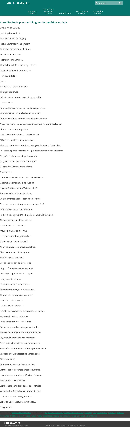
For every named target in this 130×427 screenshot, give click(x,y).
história (14, 415)
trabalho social (78, 415)
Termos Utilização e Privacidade (66, 425)
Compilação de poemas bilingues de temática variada (33, 22)
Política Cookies (49, 425)
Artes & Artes (18, 3)
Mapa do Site (81, 425)
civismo (88, 412)
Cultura (112, 412)
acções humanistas (54, 412)
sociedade (65, 415)
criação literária (100, 412)
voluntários (91, 415)
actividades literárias (73, 412)
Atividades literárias (21, 412)
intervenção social (27, 415)
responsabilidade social (48, 415)
